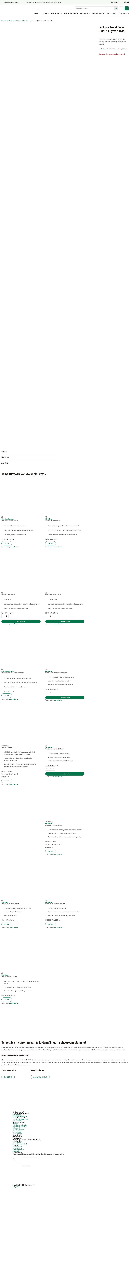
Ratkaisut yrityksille (71, 13)
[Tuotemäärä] (6, 631)
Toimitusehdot (17, 1162)
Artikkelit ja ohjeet (98, 13)
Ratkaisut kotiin (56, 13)
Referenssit (85, 13)
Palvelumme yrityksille (20, 1142)
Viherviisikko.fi (114, 2)
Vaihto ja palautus (18, 1165)
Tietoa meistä (111, 13)
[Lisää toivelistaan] (2, 533)
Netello (15, 1203)
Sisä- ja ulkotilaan (7, 534)
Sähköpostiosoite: (18, 1173)
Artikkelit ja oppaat (18, 1145)
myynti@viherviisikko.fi (40, 1092)
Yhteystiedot (124, 13)
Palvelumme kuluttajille (20, 1141)
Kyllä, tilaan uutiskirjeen (28, 1179)
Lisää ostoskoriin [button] (21, 637)
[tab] (30, 467)
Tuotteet (45, 13)
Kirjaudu (125, 2)
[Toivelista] (121, 8)
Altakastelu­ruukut (23, 21)
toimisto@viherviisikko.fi (20, 1135)
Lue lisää (6, 559)
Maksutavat (16, 1167)
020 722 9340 (8, 1092)
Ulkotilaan (48, 839)
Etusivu (36, 13)
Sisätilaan (48, 534)
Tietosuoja (16, 1202)
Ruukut (15, 21)
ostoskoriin (14, 562)
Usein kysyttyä (17, 1149)
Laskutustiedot (17, 1164)
